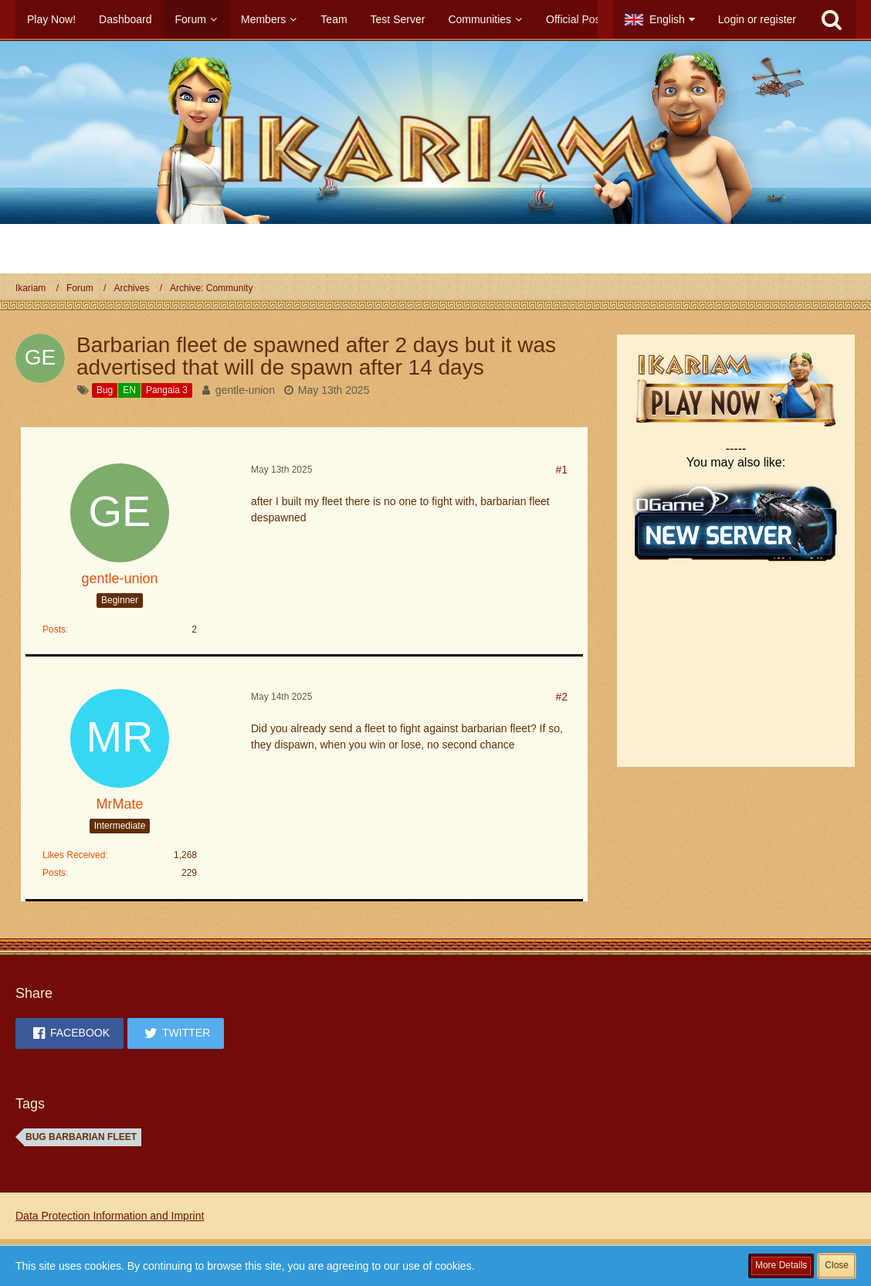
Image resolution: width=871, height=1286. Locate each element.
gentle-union (245, 390)
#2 (561, 697)
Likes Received (73, 855)
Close (837, 1265)
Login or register (757, 19)
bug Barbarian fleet (81, 1137)
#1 (561, 469)
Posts (54, 629)
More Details (781, 1265)
